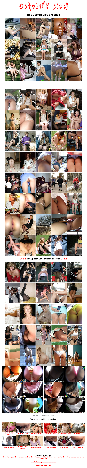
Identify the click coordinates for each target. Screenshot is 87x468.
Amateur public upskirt (26, 457)
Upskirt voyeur (51, 457)
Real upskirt (62, 457)
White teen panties (73, 457)
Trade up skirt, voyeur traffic (43, 465)
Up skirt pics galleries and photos (43, 462)
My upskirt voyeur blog (9, 457)
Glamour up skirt (40, 457)
